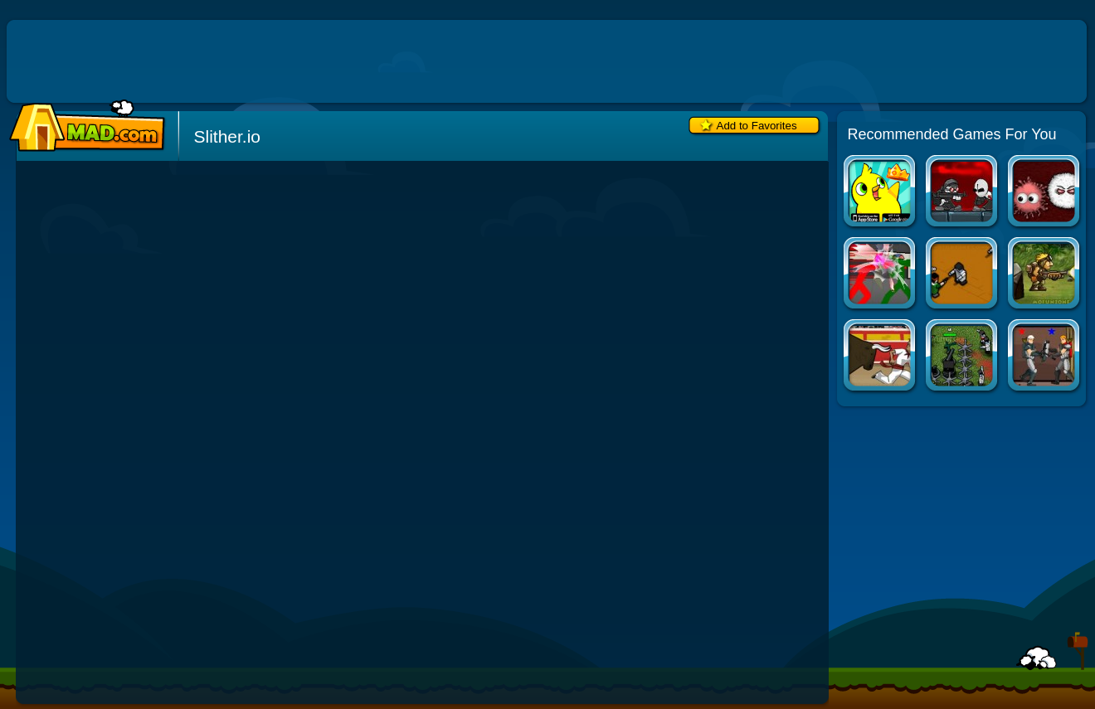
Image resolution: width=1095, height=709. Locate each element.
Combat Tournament (881, 275)
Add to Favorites (757, 125)
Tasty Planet (1045, 193)
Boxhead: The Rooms (963, 275)
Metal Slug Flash (1045, 275)
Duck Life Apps (881, 193)
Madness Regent (963, 193)
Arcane (1045, 357)
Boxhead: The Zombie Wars (963, 357)
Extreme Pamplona (881, 357)
